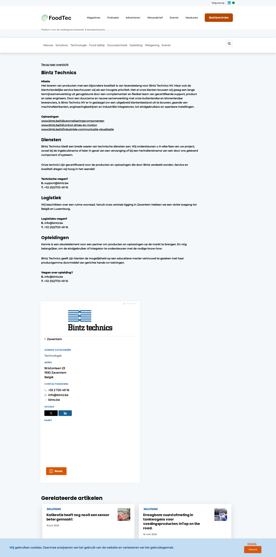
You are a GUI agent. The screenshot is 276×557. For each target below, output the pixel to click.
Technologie (83, 31)
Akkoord (263, 551)
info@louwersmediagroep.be (214, 508)
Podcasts (126, 15)
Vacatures (196, 15)
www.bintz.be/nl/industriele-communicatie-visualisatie (77, 125)
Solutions (63, 31)
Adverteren (144, 15)
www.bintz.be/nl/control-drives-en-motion (69, 121)
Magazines (108, 15)
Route (186, 226)
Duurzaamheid (128, 31)
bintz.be (181, 154)
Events (180, 15)
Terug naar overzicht (54, 49)
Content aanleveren (102, 452)
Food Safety (104, 31)
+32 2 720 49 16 (185, 144)
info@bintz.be (185, 149)
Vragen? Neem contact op (205, 393)
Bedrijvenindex (222, 15)
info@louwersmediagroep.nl (213, 455)
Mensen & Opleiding (54, 459)
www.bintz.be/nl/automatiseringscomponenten (72, 117)
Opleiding (150, 31)
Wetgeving (169, 31)
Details (246, 551)
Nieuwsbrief (163, 15)
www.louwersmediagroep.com (215, 526)
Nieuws (46, 31)
